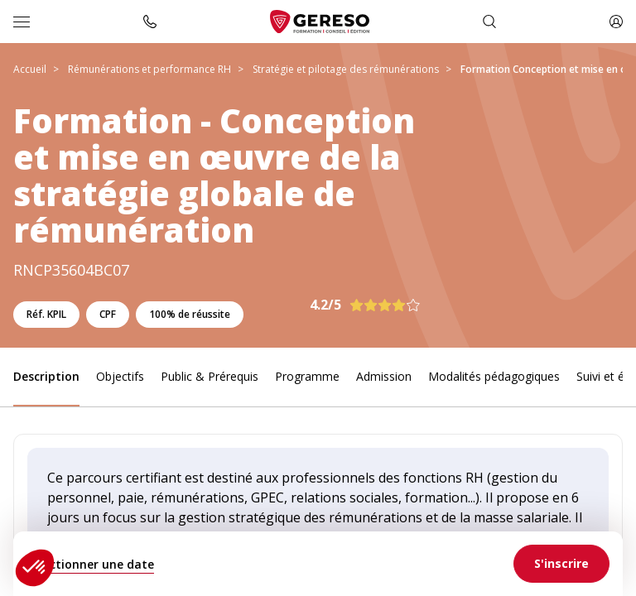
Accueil (29, 69)
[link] (561, 564)
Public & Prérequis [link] (209, 376)
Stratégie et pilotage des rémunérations (346, 69)
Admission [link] (384, 376)
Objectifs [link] (120, 376)
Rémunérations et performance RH (149, 69)
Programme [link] (307, 376)
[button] (35, 568)
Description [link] (46, 376)
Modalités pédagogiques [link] (494, 376)
